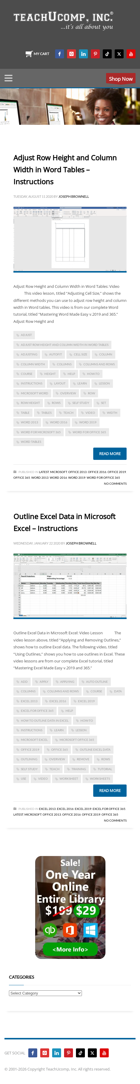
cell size (80, 354)
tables (46, 412)
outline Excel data (95, 749)
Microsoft (58, 472)
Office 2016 (97, 472)
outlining (29, 759)
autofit (55, 354)
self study (80, 403)
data (118, 691)
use (23, 778)
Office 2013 (77, 472)
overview (68, 393)
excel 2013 (29, 701)
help (71, 373)
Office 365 (21, 477)
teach (68, 412)
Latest (44, 472)
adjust (26, 335)
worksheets (100, 778)
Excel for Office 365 (37, 710)
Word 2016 (58, 422)
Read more (110, 453)
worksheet (69, 778)
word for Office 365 (89, 432)
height (50, 373)
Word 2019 (88, 422)
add (24, 681)
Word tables (31, 441)
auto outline (97, 681)
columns (64, 364)
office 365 (59, 749)
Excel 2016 (57, 701)
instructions (31, 383)
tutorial (105, 769)
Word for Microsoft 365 (41, 432)
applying (67, 681)
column (105, 354)
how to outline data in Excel (45, 720)
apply (44, 681)
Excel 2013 (47, 809)
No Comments (115, 483)
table (25, 412)
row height (30, 403)
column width (33, 364)
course (26, 373)
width (112, 412)
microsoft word (34, 393)
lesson (104, 383)
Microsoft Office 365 (77, 739)
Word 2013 (29, 422)
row (91, 393)
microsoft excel (34, 739)
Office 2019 (117, 472)
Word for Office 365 (103, 477)
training (78, 769)
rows (56, 403)
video (90, 412)
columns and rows (99, 364)
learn (82, 383)
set (103, 403)
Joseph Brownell (73, 196)
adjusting (29, 354)
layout (60, 383)
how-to (93, 373)
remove (83, 759)
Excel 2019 (86, 701)
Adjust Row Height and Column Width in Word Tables (64, 344)
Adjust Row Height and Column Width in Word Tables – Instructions (65, 169)
